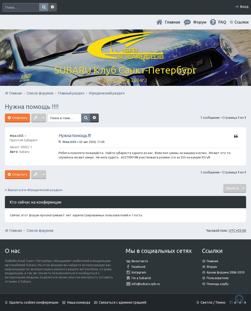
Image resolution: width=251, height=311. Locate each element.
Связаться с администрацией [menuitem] (122, 302)
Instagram (139, 272)
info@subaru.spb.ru (146, 283)
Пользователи (217, 278)
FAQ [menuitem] (222, 22)
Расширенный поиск (52, 7)
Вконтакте (140, 261)
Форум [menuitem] (199, 22)
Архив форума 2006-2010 (225, 272)
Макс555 (17, 135)
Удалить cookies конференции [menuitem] (33, 302)
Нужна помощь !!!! (32, 106)
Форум (212, 266)
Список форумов (39, 231)
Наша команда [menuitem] (78, 302)
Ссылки (241, 22)
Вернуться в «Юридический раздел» (35, 190)
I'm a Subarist (141, 278)
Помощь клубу (217, 283)
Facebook (139, 266)
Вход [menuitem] (244, 7)
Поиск (43, 7)
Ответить (19, 117)
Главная (172, 22)
